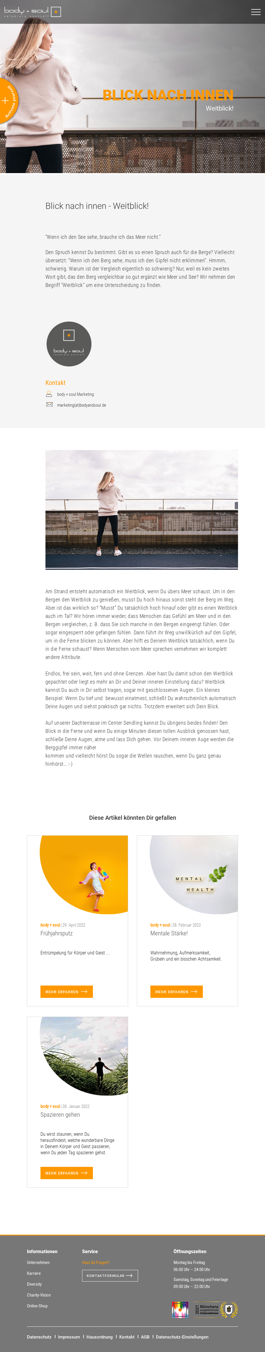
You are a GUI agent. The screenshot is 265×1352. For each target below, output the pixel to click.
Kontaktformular (108, 1275)
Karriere (34, 1273)
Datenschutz (39, 1337)
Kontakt (127, 1337)
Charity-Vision (39, 1295)
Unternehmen (38, 1262)
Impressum (69, 1337)
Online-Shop (37, 1306)
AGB (145, 1337)
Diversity (34, 1284)
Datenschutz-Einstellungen (182, 1337)
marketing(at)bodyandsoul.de (81, 405)
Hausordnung (99, 1337)
